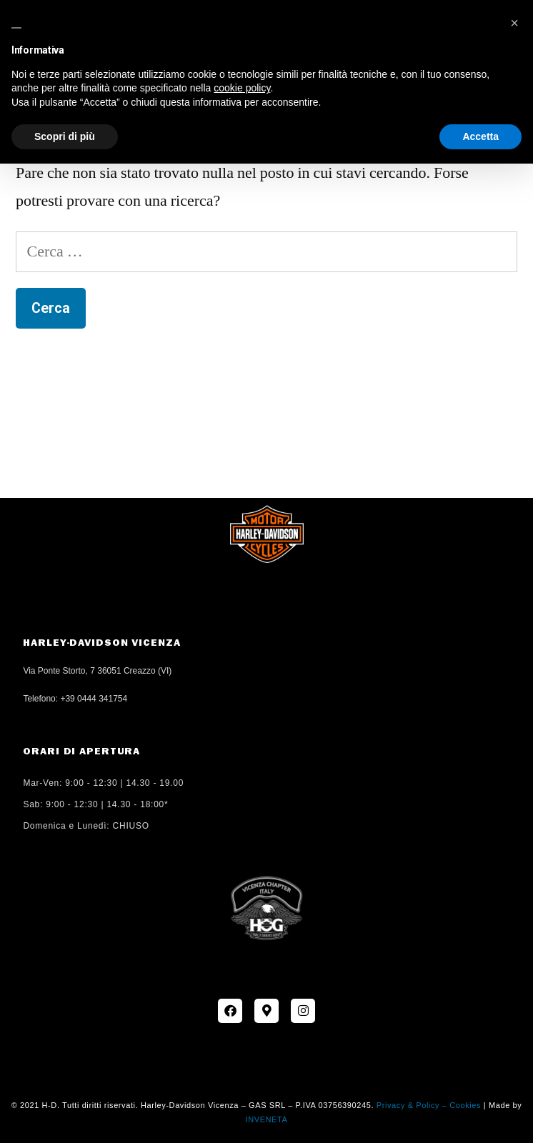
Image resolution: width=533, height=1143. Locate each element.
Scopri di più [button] (64, 136)
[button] (514, 22)
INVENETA (267, 1119)
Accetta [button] (480, 136)
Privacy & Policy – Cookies (429, 1105)
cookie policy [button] (242, 88)
